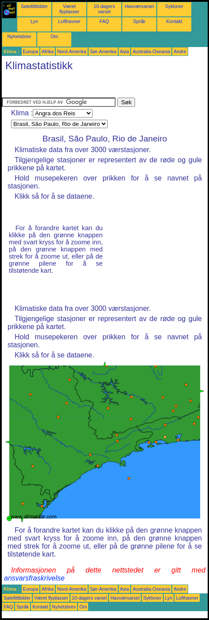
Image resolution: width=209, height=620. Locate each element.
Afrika (48, 51)
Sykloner (174, 6)
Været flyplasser (69, 9)
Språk (139, 21)
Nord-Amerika (71, 51)
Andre (180, 51)
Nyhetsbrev (19, 36)
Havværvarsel (139, 6)
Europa (30, 51)
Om (54, 36)
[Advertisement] (72, 86)
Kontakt (174, 21)
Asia (124, 51)
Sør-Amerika (103, 51)
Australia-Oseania (151, 51)
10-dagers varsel (104, 9)
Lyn (34, 21)
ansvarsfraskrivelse (34, 578)
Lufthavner (69, 21)
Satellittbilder (34, 6)
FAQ (104, 21)
